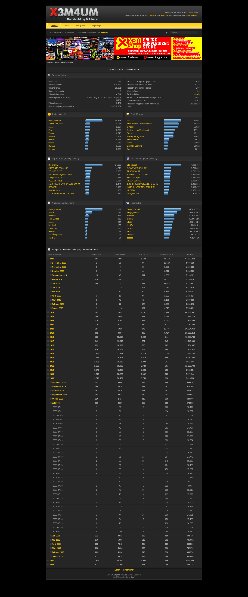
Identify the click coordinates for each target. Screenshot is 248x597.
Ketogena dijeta (55, 178)
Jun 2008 (56, 536)
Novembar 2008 (59, 386)
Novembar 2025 (59, 267)
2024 (52, 312)
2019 (52, 333)
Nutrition (130, 120)
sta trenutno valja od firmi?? (60, 174)
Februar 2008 (58, 552)
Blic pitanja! (53, 165)
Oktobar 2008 (58, 391)
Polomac (52, 136)
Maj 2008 (56, 540)
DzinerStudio (131, 577)
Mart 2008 (56, 548)
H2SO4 (51, 140)
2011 (52, 366)
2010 (52, 370)
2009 (52, 374)
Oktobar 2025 (58, 271)
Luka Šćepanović (55, 235)
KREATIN (52, 187)
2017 (52, 341)
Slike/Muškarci (133, 140)
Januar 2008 (57, 556)
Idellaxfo (104, 32)
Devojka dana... (55, 190)
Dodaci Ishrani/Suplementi (138, 130)
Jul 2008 (55, 403)
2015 (52, 349)
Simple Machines (134, 575)
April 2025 (56, 296)
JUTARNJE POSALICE (58, 168)
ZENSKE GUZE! (55, 171)
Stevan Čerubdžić (55, 124)
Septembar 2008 (59, 395)
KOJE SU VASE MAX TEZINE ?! (62, 193)
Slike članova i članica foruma (139, 124)
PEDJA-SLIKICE (55, 181)
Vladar (51, 133)
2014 (52, 353)
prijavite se (152, 15)
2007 (52, 560)
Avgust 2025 (57, 279)
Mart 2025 (56, 300)
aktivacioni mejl (191, 15)
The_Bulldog (53, 219)
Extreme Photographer (124, 570)
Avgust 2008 (57, 399)
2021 (52, 325)
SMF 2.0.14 (111, 575)
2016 (52, 345)
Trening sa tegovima (135, 136)
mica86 (130, 228)
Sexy (129, 149)
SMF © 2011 (122, 575)
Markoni (51, 149)
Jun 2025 (56, 288)
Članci (129, 143)
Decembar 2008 (59, 382)
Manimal (52, 225)
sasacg (51, 127)
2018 (52, 337)
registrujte (164, 15)
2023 (52, 316)
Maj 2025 (56, 292)
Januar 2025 (57, 308)
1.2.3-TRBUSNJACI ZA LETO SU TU (64, 184)
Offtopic (130, 127)
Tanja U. (51, 238)
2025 (52, 259)
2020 (52, 329)
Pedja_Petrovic (54, 120)
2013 (52, 358)
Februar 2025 (58, 304)
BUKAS (51, 146)
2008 (52, 378)
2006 (52, 565)
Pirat (50, 130)
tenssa (51, 143)
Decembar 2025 (59, 263)
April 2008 (56, 544)
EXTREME (53, 228)
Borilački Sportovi (134, 146)
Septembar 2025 (59, 275)
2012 (52, 362)
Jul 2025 (55, 283)
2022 (52, 320)
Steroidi (130, 133)
